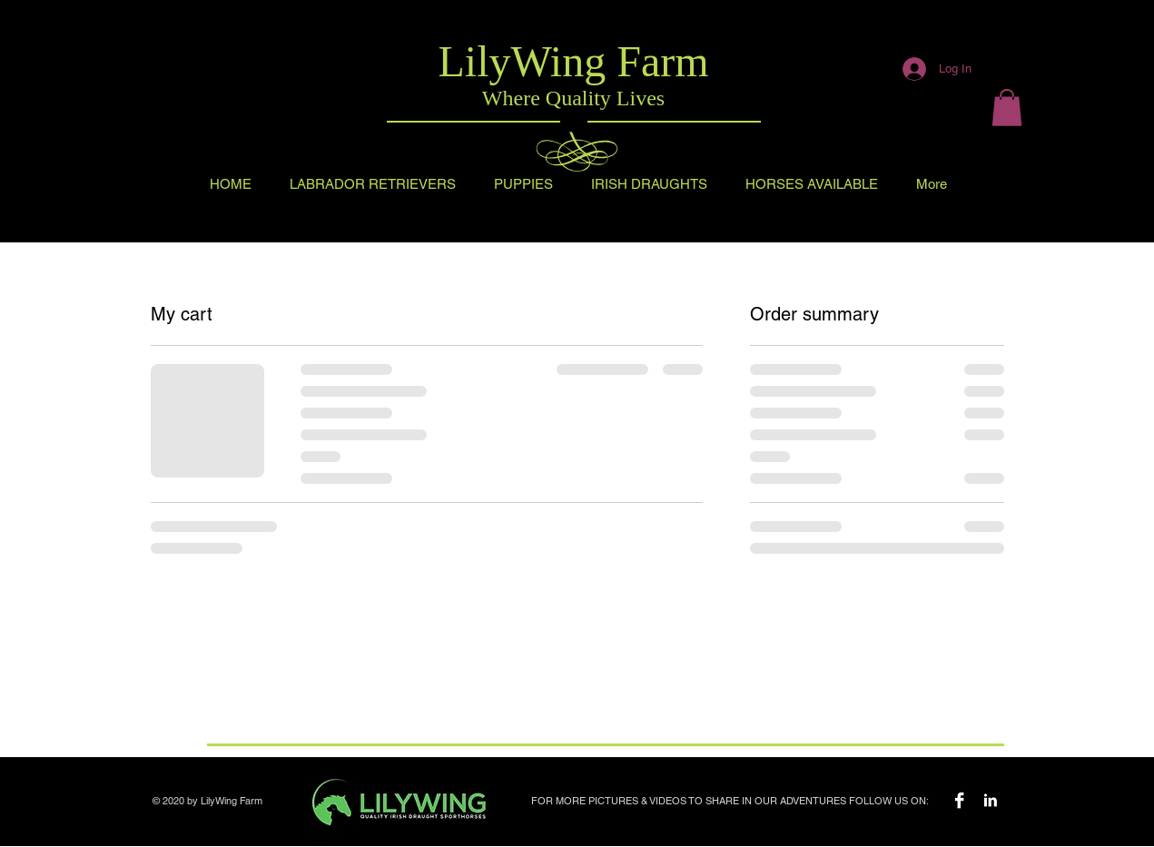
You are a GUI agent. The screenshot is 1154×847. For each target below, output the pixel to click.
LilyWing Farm (573, 61)
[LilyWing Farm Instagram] (990, 800)
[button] (1006, 107)
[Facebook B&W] (959, 800)
